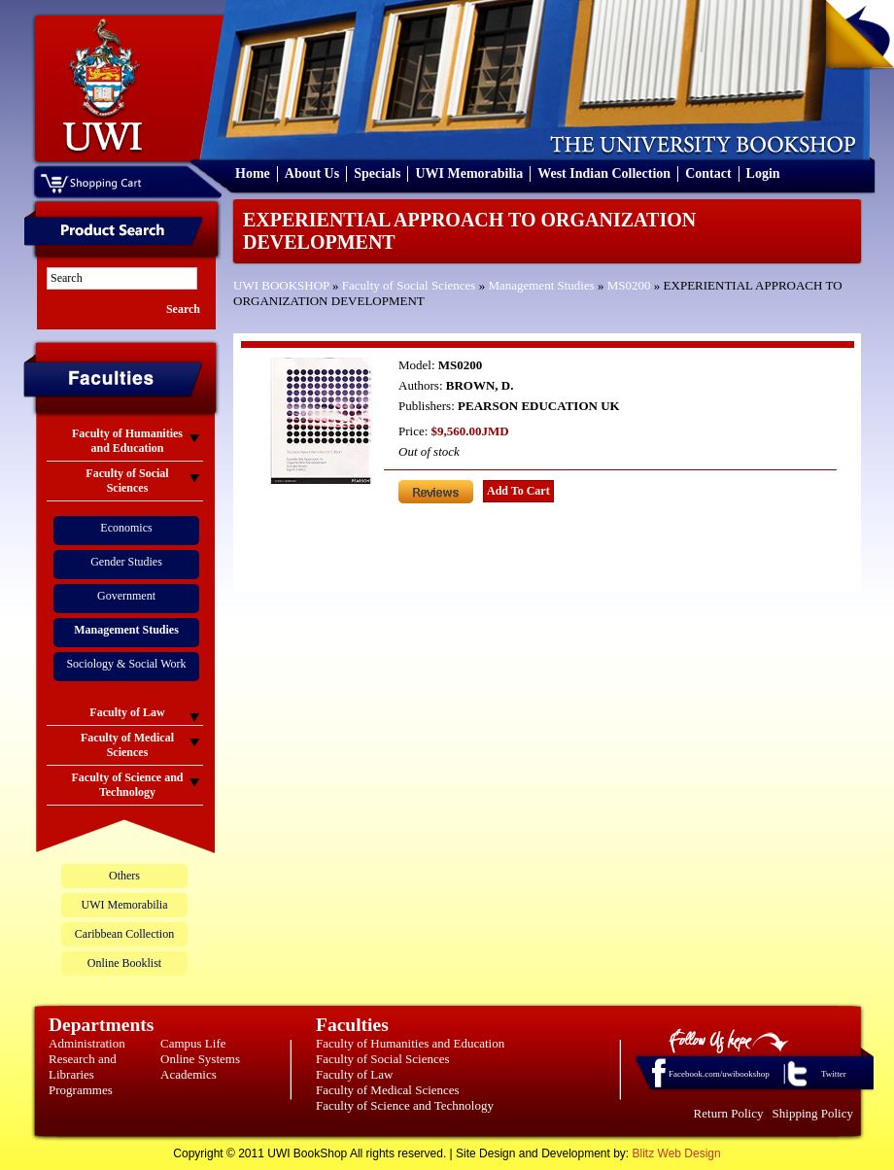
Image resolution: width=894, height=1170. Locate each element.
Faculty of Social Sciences (409, 285)
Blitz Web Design (677, 1153)
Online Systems (200, 1058)
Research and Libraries (83, 1066)
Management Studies (541, 285)
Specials (377, 173)
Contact (708, 173)
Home (252, 173)
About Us (312, 173)
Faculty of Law (354, 1074)
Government (126, 595)
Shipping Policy (813, 1113)
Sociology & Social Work (126, 664)
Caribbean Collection (124, 934)
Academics (188, 1074)
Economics (126, 527)
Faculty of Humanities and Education (410, 1043)
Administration (87, 1043)
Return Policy (729, 1113)
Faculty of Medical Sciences (388, 1090)
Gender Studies (126, 561)
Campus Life (193, 1043)
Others (124, 875)
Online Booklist (124, 963)
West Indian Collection (603, 173)
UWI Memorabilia (469, 173)
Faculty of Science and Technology (405, 1105)
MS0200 (629, 285)
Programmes (81, 1090)
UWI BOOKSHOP (281, 285)
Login (763, 173)
